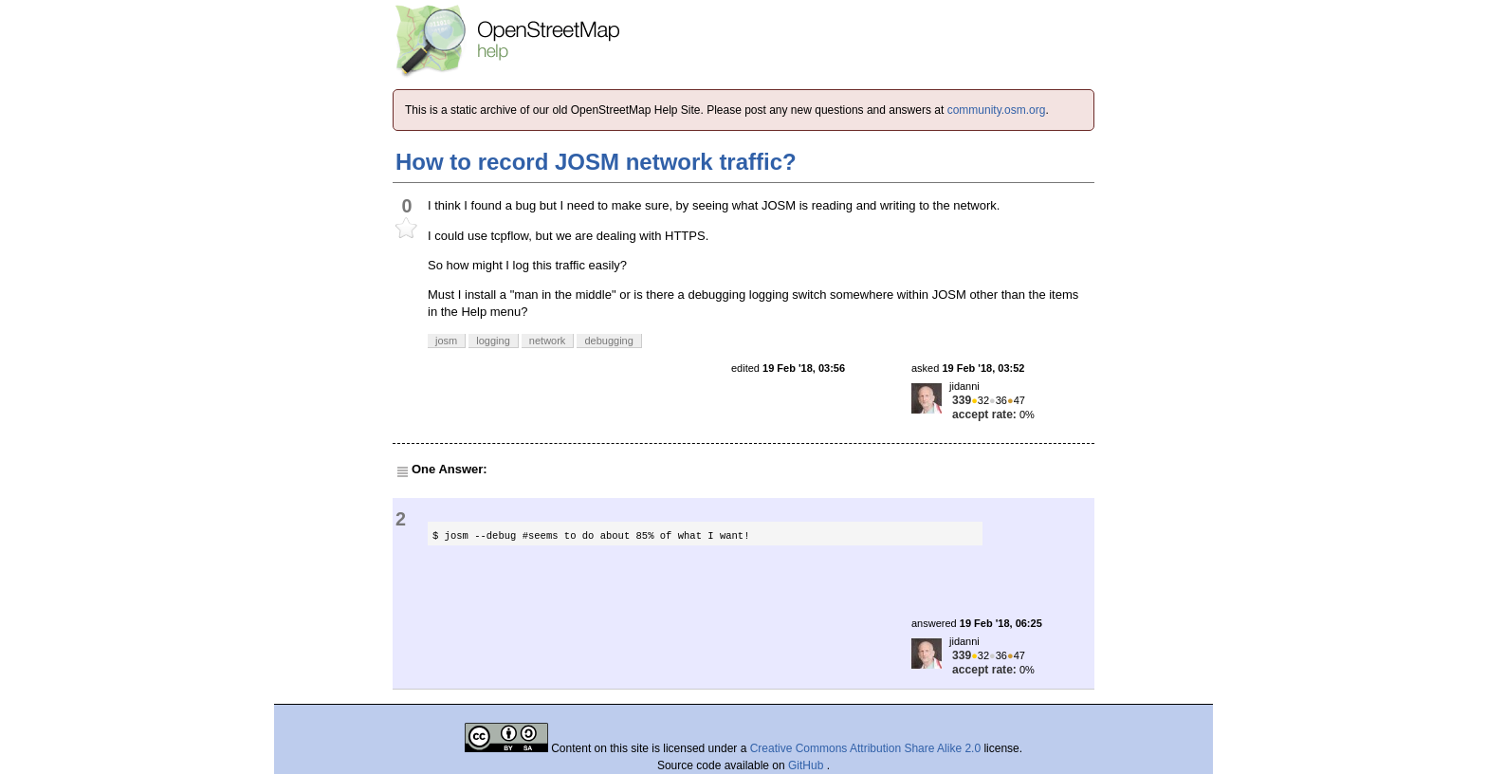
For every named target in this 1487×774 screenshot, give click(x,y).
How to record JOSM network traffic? (596, 162)
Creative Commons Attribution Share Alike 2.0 (865, 748)
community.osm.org (996, 110)
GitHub (807, 765)
